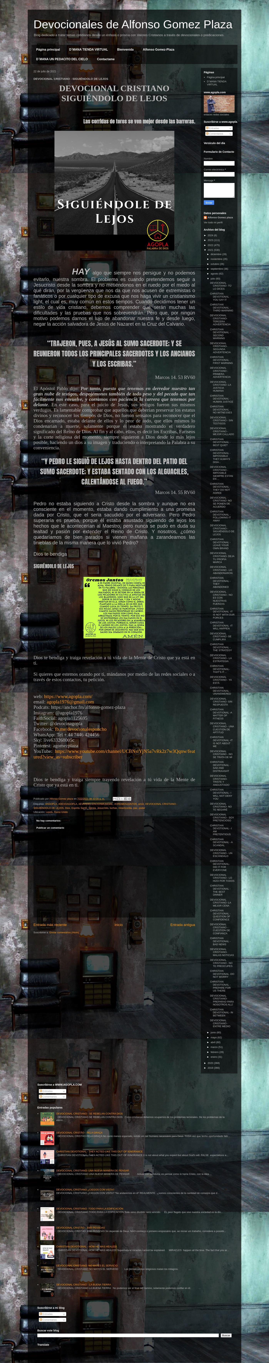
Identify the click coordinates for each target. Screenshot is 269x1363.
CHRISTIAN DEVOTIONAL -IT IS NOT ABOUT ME (221, 742)
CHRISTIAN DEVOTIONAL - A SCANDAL (221, 842)
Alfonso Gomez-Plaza (158, 49)
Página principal (48, 49)
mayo (214, 1037)
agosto (215, 273)
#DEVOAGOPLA (67, 803)
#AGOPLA (51, 803)
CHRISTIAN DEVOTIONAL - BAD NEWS (220, 941)
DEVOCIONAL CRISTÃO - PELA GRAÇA (79, 1132)
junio (214, 1032)
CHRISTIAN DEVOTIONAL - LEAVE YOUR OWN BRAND (220, 544)
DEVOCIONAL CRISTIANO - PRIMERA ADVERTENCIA (220, 372)
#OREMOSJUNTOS (125, 803)
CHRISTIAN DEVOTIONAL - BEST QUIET (220, 442)
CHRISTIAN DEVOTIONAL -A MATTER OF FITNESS (221, 714)
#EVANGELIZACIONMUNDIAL (96, 803)
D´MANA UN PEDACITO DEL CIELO (62, 59)
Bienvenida (125, 49)
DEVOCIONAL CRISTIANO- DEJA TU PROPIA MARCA (222, 558)
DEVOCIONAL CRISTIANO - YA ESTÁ (221, 680)
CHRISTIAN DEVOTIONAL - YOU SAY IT (220, 296)
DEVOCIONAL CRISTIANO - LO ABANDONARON (221, 570)
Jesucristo (103, 808)
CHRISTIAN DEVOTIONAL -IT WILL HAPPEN (221, 625)
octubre (215, 264)
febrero (215, 1052)
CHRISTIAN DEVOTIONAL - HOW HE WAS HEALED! (86, 1246)
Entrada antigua (182, 925)
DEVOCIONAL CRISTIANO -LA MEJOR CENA (220, 902)
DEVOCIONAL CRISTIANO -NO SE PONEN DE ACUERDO (221, 502)
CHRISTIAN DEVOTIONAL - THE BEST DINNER (220, 890)
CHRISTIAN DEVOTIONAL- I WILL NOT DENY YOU (221, 794)
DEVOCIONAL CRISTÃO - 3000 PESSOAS (80, 1227)
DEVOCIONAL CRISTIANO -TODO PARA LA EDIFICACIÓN (89, 1208)
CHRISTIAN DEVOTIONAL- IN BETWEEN (221, 1012)
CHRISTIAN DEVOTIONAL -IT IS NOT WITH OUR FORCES (222, 613)
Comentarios (214, 133)
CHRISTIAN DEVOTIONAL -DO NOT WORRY (222, 973)
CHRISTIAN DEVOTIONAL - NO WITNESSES (221, 409)
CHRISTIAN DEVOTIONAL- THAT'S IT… (220, 669)
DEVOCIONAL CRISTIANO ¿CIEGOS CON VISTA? (85, 1189)
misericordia (125, 808)
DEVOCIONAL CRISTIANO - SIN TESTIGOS (221, 420)
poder (142, 808)
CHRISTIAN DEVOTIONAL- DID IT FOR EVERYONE (220, 866)
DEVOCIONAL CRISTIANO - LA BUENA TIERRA (83, 1284)
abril (213, 1042)
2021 (211, 250)
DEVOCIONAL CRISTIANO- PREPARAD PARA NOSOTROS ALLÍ (222, 1000)
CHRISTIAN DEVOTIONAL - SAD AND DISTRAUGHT (220, 766)
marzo (214, 1047)
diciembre (216, 254)
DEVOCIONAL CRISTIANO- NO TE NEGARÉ (221, 806)
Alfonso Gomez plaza (220, 217)
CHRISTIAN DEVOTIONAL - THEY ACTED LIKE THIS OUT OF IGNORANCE (99, 1151)
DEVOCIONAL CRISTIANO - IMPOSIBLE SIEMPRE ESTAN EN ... (221, 472)
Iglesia (92, 808)
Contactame (106, 59)
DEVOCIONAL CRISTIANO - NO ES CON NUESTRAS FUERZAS (221, 597)
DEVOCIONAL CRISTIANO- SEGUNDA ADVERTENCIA (220, 348)
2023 (211, 240)
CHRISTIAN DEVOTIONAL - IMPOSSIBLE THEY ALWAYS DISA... (220, 456)
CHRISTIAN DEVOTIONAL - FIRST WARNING (221, 360)
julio (213, 278)
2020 (211, 1063)
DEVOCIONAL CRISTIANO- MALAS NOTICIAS (222, 952)
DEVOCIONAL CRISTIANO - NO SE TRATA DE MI (221, 754)
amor (141, 803)
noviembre (217, 259)
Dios (67, 808)
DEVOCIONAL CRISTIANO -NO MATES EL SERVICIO (87, 1265)
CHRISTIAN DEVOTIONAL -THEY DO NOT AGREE (220, 488)
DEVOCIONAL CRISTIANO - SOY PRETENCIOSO (222, 817)
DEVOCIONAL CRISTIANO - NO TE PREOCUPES (221, 962)
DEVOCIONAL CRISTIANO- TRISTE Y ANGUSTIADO (219, 780)
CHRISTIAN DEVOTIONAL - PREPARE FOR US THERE (220, 986)
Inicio (118, 925)
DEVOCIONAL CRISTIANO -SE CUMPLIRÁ (220, 636)
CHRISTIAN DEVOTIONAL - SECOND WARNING (220, 334)
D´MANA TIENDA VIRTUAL (88, 49)
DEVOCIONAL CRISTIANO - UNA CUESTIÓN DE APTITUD (222, 728)
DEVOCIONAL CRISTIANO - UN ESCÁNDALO (221, 853)
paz (135, 808)
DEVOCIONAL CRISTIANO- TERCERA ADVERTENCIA (220, 320)
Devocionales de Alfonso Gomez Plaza (132, 24)
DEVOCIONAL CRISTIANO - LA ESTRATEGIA (221, 658)
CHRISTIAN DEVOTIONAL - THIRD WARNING (221, 307)
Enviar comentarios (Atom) (64, 932)
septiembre (217, 268)
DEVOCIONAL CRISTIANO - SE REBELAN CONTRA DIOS (89, 1113)
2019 (211, 1067)
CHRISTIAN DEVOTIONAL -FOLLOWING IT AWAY (220, 516)
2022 (211, 245)
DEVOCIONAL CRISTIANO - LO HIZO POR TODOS (222, 877)
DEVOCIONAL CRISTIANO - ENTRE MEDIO (220, 1023)
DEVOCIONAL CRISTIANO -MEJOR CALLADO (222, 431)
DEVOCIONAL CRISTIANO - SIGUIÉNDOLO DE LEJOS (222, 530)
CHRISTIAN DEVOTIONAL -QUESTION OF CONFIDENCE (220, 915)
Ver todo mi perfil (213, 222)
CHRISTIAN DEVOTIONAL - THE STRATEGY (221, 647)
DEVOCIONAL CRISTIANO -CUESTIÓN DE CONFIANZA (220, 929)
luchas (113, 808)
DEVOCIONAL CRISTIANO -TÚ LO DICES (220, 285)
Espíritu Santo (79, 808)
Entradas (212, 128)
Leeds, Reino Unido (57, 812)
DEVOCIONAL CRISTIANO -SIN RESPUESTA (221, 701)
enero (214, 1056)
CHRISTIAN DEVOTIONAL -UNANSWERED (220, 690)
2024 (211, 235)
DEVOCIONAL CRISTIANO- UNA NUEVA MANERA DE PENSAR (92, 1170)
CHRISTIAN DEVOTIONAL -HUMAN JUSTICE (221, 398)
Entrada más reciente (50, 925)
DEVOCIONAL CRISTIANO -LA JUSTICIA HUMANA (220, 386)
